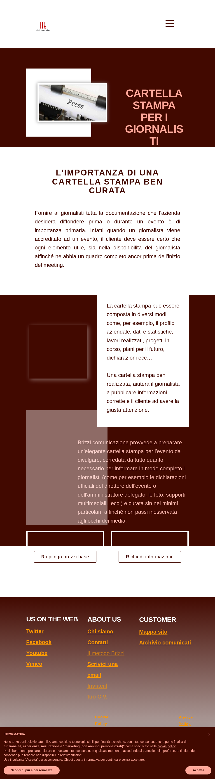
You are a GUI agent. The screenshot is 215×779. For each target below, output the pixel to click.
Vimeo (34, 664)
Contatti (97, 642)
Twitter (35, 631)
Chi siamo (100, 631)
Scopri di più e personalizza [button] (31, 770)
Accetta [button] (198, 770)
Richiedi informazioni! (150, 556)
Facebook (38, 642)
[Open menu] (170, 23)
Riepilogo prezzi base (65, 556)
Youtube (36, 653)
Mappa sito (153, 632)
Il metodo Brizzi (105, 653)
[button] (209, 734)
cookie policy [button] (166, 746)
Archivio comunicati (165, 642)
